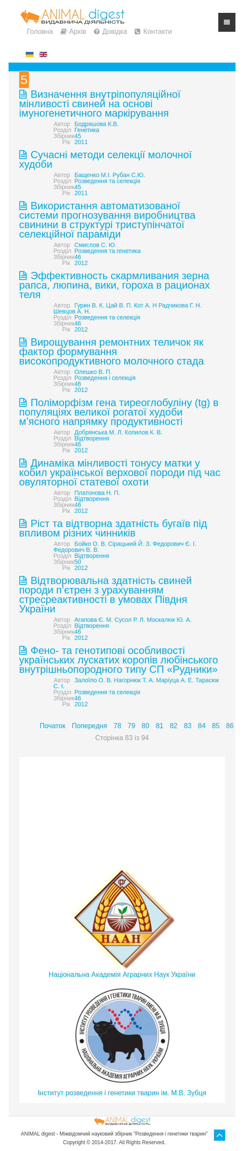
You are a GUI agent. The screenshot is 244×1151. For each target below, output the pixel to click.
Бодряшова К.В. (97, 124)
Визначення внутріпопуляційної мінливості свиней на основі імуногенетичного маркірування (100, 103)
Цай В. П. (119, 305)
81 (159, 725)
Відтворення (92, 438)
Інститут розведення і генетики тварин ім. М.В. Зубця (122, 1093)
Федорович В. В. (76, 549)
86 (230, 725)
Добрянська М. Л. (99, 432)
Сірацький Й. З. (129, 543)
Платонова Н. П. (97, 492)
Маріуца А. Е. (175, 680)
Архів (77, 31)
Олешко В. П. (93, 371)
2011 (81, 142)
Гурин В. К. (90, 305)
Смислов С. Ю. (96, 244)
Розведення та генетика (108, 250)
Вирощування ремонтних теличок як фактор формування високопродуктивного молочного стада (111, 351)
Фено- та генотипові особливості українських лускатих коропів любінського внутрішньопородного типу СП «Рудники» (118, 660)
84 (202, 725)
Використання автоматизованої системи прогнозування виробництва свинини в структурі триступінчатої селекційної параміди (107, 220)
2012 (81, 262)
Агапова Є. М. (94, 619)
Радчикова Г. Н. (180, 305)
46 (78, 256)
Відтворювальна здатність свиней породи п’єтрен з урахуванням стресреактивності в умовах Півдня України (105, 595)
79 (132, 725)
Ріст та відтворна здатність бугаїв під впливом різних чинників (113, 528)
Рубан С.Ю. (129, 175)
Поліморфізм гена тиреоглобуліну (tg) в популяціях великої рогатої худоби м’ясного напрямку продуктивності (119, 412)
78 (117, 725)
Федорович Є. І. (174, 543)
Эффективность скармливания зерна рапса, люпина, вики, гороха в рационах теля (114, 285)
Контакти (157, 31)
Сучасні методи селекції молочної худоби (105, 159)
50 (78, 561)
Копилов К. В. (144, 432)
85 (216, 725)
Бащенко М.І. (93, 175)
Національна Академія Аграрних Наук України (121, 974)
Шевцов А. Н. (72, 311)
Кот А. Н (145, 305)
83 (188, 725)
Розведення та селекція (107, 181)
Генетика (87, 130)
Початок (53, 725)
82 (174, 725)
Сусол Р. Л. (129, 619)
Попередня (89, 725)
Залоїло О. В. (93, 680)
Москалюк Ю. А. (169, 619)
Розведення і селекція (105, 377)
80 (145, 725)
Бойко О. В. (91, 543)
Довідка (114, 31)
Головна (40, 31)
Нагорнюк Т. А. (134, 680)
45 (78, 136)
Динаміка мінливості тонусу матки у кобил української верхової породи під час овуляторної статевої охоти (120, 472)
